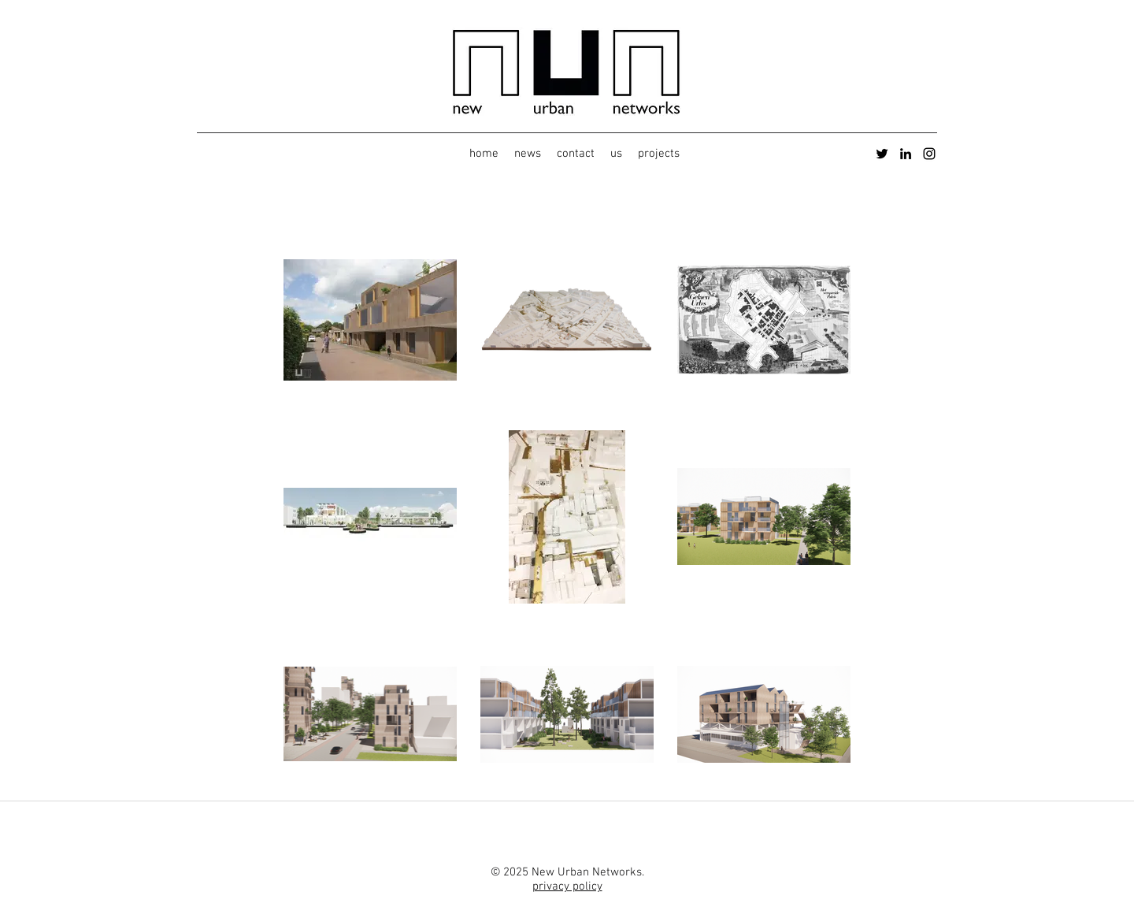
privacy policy (567, 886)
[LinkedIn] (906, 154)
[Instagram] (929, 154)
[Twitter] (882, 154)
